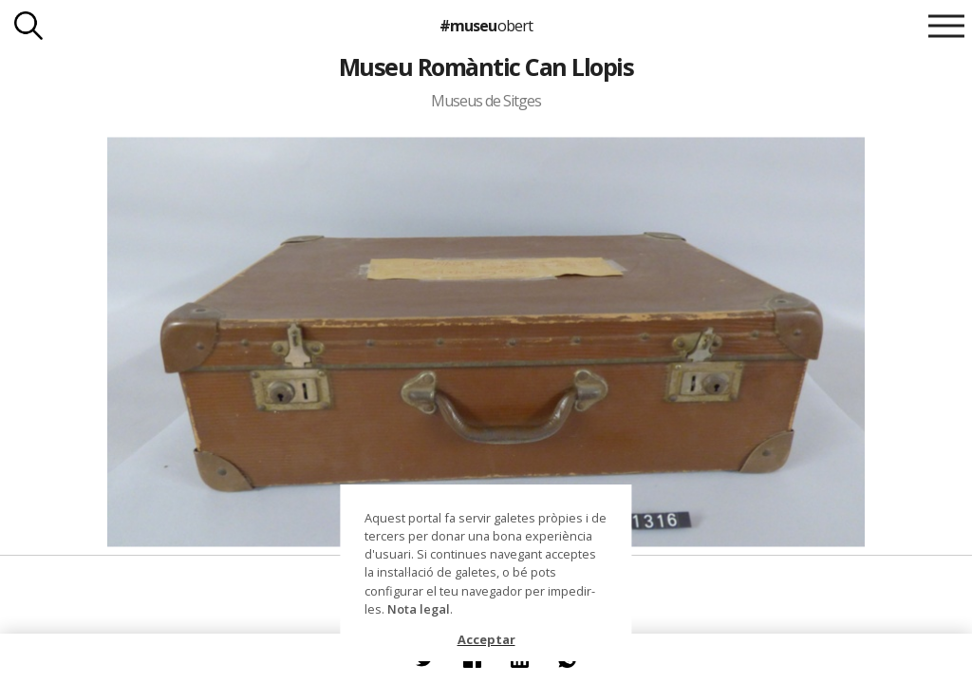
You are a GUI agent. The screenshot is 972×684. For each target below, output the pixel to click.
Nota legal (418, 609)
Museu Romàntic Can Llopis (486, 66)
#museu (485, 25)
